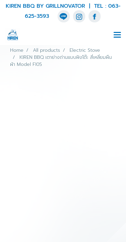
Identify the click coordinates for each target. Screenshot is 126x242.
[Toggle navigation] (117, 35)
